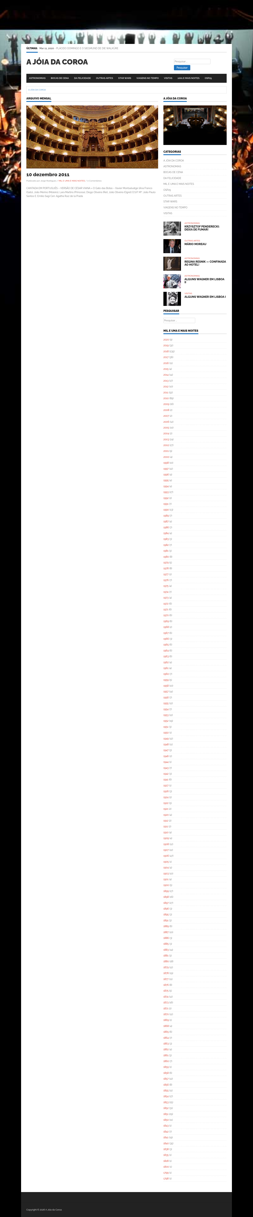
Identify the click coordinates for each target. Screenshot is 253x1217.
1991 (165, 503)
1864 (166, 1037)
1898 (166, 896)
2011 (165, 392)
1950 (166, 732)
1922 (165, 803)
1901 (165, 879)
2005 (166, 427)
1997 (166, 468)
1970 (166, 615)
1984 (166, 533)
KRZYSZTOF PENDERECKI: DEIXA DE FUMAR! (202, 228)
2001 (166, 451)
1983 (166, 539)
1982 (166, 545)
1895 (166, 914)
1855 (166, 1090)
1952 (165, 720)
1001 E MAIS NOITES (188, 78)
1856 (166, 1084)
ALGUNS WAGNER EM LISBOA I (205, 296)
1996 (166, 474)
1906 (166, 855)
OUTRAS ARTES (104, 78)
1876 (166, 985)
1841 (165, 1137)
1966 (166, 638)
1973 (165, 597)
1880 (166, 961)
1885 (166, 943)
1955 (165, 703)
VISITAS (168, 78)
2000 (166, 457)
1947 (165, 750)
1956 (166, 697)
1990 (166, 509)
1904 (166, 867)
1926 (166, 791)
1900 (166, 885)
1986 (166, 527)
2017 (165, 357)
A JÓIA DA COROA (173, 160)
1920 (166, 814)
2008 (166, 410)
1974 (165, 591)
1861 (165, 1055)
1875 (165, 990)
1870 (166, 1014)
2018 (166, 351)
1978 (166, 568)
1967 (166, 633)
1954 (165, 709)
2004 (166, 433)
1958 (166, 685)
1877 (165, 979)
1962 (166, 662)
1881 (165, 955)
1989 (166, 515)
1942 (165, 773)
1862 (166, 1049)
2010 (166, 398)
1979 (166, 562)
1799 (166, 1172)
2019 (166, 345)
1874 (165, 996)
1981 (165, 550)
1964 (166, 650)
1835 (165, 1155)
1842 (165, 1131)
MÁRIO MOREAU (195, 244)
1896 (166, 908)
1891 (165, 920)
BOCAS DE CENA (60, 78)
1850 (166, 1119)
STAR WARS (124, 78)
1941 (165, 779)
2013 (165, 380)
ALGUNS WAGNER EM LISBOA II (204, 281)
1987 (166, 521)
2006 (166, 421)
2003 (166, 439)
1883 (166, 949)
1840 (166, 1143)
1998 (166, 462)
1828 (166, 1161)
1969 (166, 621)
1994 (166, 486)
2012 (165, 386)
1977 (165, 574)
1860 (166, 1061)
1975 (165, 586)
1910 (165, 832)
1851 (165, 1114)
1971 (165, 609)
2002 (166, 445)
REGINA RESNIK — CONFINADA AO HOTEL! (205, 263)
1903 (166, 873)
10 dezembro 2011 (47, 174)
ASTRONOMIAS (37, 78)
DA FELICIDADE (82, 78)
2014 (166, 374)
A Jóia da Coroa (57, 62)
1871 (165, 1008)
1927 (165, 785)
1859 (166, 1067)
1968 (166, 627)
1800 (166, 1166)
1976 (166, 580)
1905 (166, 861)
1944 (165, 762)
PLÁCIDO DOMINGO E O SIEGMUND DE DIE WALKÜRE (87, 48)
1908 (166, 844)
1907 (166, 850)
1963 (166, 656)
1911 (165, 826)
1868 (166, 1026)
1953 (165, 715)
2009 (166, 404)
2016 (166, 363)
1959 (166, 680)
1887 (166, 932)
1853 (165, 1102)
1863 (166, 1043)
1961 (165, 668)
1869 (166, 1020)
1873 (165, 1002)
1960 (166, 674)
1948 (166, 744)
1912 (165, 820)
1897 (166, 902)
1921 (165, 808)
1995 (166, 480)
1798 (166, 1178)
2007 (166, 415)
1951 (165, 726)
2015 (165, 369)
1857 (165, 1078)
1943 (165, 768)
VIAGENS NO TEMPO (148, 78)
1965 (166, 644)
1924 (165, 797)
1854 (166, 1096)
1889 (166, 926)
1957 (165, 691)
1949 (166, 738)
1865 (166, 1031)
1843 (165, 1125)
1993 (166, 492)
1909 (166, 838)
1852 (165, 1108)
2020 (166, 339)
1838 (166, 1149)
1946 (166, 756)
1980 (166, 556)
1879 (166, 967)
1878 (166, 973)
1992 (166, 498)
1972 (165, 603)
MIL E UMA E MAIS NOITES (72, 181)
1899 (166, 891)
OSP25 (208, 78)
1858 (166, 1073)
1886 (166, 938)
